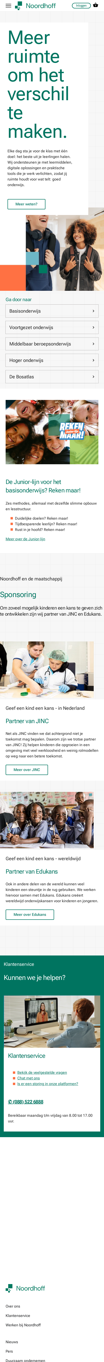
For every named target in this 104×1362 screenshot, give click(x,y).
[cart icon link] (95, 5)
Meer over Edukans (30, 914)
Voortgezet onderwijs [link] (52, 327)
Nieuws (12, 1342)
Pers (9, 1351)
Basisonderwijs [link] (52, 311)
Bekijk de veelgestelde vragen (42, 1072)
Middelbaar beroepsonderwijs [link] (52, 344)
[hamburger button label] (8, 5)
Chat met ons (28, 1078)
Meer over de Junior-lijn (25, 539)
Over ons (13, 1306)
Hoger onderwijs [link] (52, 360)
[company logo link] (35, 5)
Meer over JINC (27, 769)
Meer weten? (26, 204)
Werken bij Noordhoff (23, 1325)
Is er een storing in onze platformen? (47, 1084)
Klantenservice (18, 1315)
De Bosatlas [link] (52, 377)
